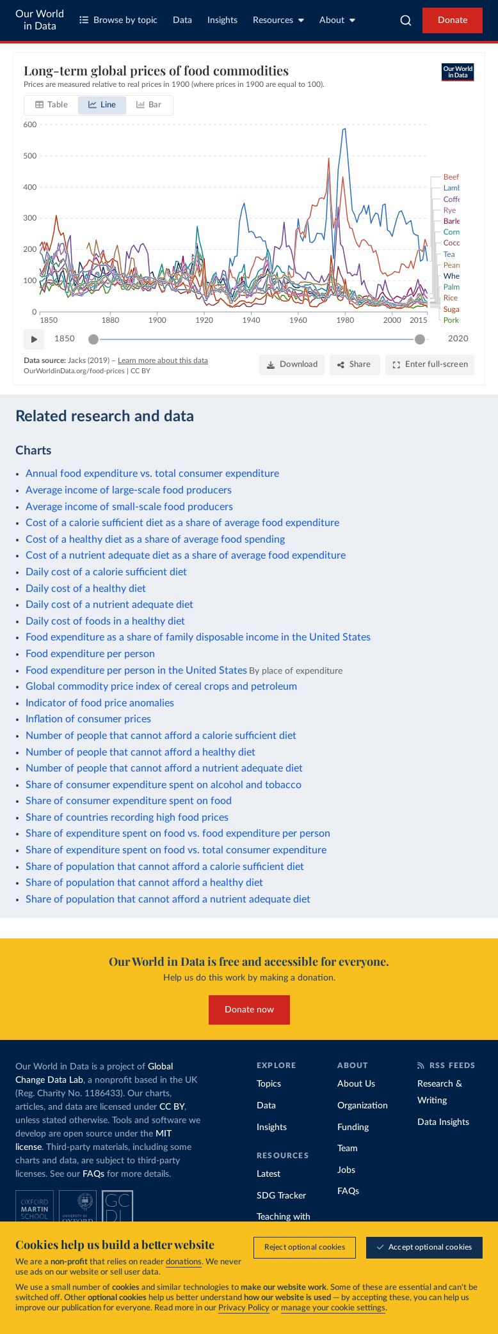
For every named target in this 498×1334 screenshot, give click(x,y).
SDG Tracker (281, 1195)
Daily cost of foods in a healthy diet (105, 621)
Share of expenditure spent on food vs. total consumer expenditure (176, 850)
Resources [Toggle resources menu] (278, 20)
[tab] (51, 105)
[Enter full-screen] (429, 365)
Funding (353, 1127)
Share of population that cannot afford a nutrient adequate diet (168, 899)
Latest (268, 1174)
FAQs (93, 1174)
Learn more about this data (163, 360)
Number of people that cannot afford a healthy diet (140, 752)
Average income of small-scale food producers (129, 507)
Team (347, 1148)
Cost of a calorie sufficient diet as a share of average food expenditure (182, 523)
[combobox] (405, 20)
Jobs (346, 1170)
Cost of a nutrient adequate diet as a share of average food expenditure (186, 555)
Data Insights (443, 1122)
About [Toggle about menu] (337, 20)
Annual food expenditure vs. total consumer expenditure (152, 474)
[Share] (355, 365)
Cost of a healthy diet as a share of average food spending (155, 539)
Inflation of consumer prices (88, 719)
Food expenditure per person (90, 654)
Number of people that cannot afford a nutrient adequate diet (164, 768)
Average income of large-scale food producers (129, 490)
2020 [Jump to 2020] (458, 339)
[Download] (292, 365)
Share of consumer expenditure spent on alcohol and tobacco (163, 785)
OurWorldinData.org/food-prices (74, 371)
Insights (222, 20)
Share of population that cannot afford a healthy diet (144, 883)
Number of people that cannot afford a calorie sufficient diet (161, 736)
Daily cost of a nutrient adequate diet (109, 605)
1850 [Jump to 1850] (64, 339)
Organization (362, 1105)
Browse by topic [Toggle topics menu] (118, 20)
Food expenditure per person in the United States (136, 670)
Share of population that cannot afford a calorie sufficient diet (165, 867)
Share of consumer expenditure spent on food (129, 801)
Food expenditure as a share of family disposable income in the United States (198, 637)
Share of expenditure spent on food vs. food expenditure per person (178, 833)
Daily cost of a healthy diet (86, 589)
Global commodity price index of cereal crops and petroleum (161, 686)
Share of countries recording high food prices (127, 817)
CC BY (140, 371)
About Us (356, 1084)
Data (182, 20)
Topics (269, 1084)
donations (184, 1263)
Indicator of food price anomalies (100, 703)
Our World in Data (39, 20)
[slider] (93, 339)
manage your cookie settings (333, 1309)
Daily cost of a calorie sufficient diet (106, 572)
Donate (452, 20)
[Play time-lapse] (34, 339)
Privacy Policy (243, 1309)
